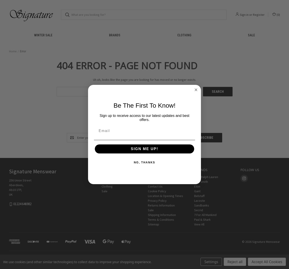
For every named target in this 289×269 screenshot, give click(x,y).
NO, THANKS (144, 162)
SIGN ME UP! (144, 149)
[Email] (144, 130)
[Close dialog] (196, 90)
